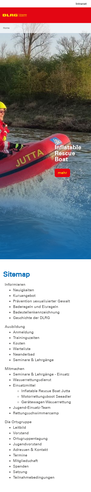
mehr (62, 173)
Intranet (81, 3)
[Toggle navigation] (33, 15)
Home (6, 28)
